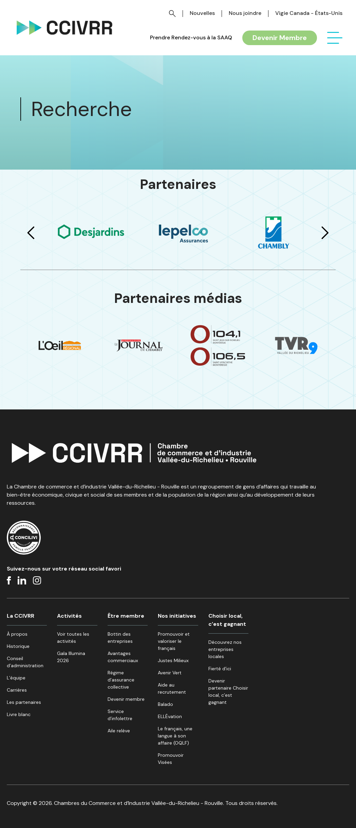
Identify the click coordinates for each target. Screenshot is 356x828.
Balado (165, 704)
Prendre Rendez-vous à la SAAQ (191, 38)
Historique (18, 646)
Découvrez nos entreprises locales (225, 649)
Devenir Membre (279, 37)
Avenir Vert (170, 673)
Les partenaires (24, 702)
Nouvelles (202, 13)
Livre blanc (19, 714)
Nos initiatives (177, 615)
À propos (17, 634)
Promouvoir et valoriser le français (174, 641)
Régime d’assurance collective (121, 680)
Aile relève (119, 731)
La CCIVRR (20, 615)
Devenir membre (126, 699)
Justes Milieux (173, 660)
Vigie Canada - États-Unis (308, 13)
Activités (69, 615)
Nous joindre (245, 13)
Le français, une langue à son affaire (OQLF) (175, 736)
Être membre (126, 615)
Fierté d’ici (219, 669)
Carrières (17, 690)
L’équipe (16, 678)
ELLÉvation (170, 716)
